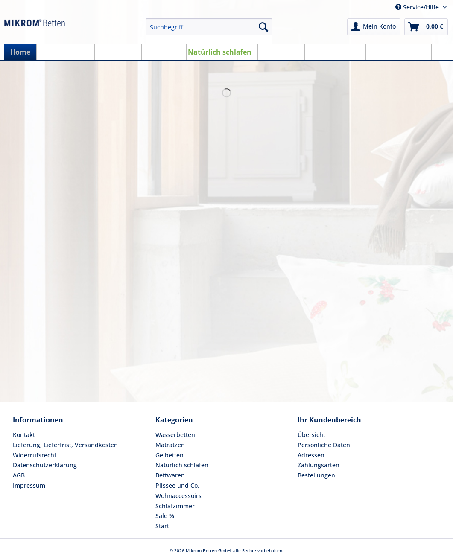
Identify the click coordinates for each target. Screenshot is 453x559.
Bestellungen (316, 475)
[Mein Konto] (373, 26)
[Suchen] (263, 26)
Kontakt (24, 435)
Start (162, 526)
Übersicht (311, 435)
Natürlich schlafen (181, 465)
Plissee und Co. (177, 485)
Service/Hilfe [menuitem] (418, 7)
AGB (19, 475)
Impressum (29, 485)
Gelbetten (169, 455)
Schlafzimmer (175, 506)
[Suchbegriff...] (209, 26)
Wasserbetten (175, 435)
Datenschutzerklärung (45, 465)
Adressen (311, 455)
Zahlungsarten (318, 465)
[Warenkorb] (426, 26)
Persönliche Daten (324, 445)
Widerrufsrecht (34, 455)
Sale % (164, 516)
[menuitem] (209, 31)
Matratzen (170, 445)
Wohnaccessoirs (178, 496)
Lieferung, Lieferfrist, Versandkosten (65, 445)
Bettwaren (170, 475)
